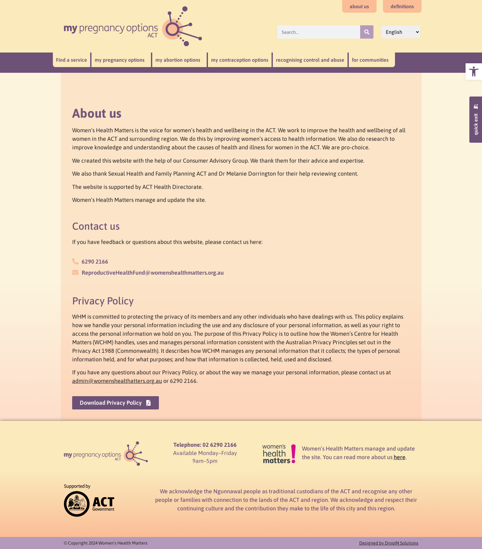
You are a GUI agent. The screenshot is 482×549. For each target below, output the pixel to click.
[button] (474, 71)
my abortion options (179, 60)
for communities (372, 60)
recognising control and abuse (310, 60)
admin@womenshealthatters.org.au (117, 380)
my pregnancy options (121, 60)
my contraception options (239, 60)
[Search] (366, 32)
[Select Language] (400, 32)
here (399, 457)
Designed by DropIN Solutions (388, 543)
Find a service (71, 60)
